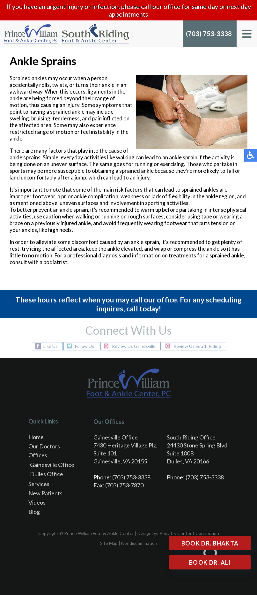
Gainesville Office (52, 464)
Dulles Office (46, 473)
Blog (34, 511)
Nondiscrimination (139, 543)
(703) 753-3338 (209, 33)
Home (36, 436)
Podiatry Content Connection (189, 533)
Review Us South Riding (197, 346)
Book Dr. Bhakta (210, 543)
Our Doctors (44, 446)
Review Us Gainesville (134, 346)
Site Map (109, 543)
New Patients (45, 493)
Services (38, 483)
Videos (37, 502)
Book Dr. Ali (210, 562)
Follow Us (84, 346)
